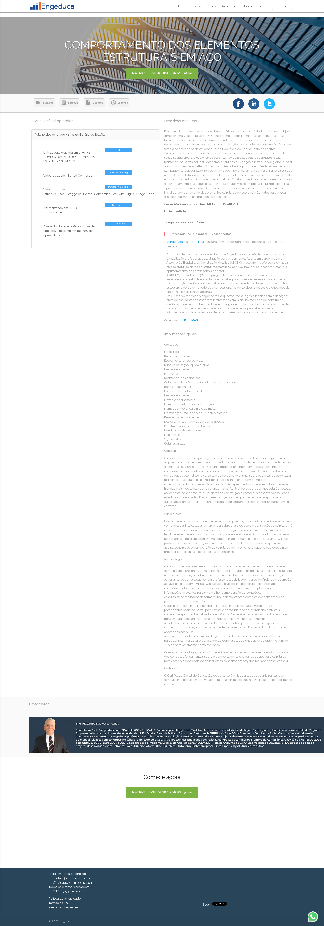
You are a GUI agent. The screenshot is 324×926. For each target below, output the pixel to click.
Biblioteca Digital (255, 6)
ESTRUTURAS (188, 320)
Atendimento (230, 6)
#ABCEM (195, 242)
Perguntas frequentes (63, 907)
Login (282, 6)
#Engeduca (174, 242)
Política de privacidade (65, 898)
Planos (211, 6)
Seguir (207, 904)
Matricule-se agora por (162, 73)
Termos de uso (59, 903)
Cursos (196, 6)
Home (182, 6)
